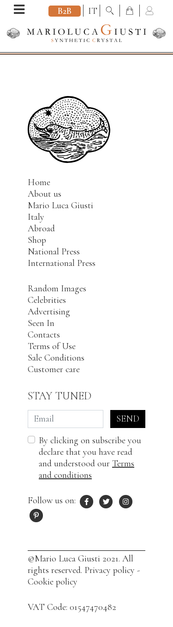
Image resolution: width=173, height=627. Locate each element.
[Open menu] (19, 10)
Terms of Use (52, 346)
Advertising (49, 311)
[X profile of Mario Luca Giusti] (106, 500)
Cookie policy (53, 581)
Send (127, 418)
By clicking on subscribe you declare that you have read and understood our (90, 458)
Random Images (57, 288)
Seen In (41, 323)
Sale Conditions (56, 357)
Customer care (54, 369)
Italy (36, 217)
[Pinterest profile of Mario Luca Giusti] (36, 514)
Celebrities (47, 300)
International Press (61, 263)
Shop (37, 240)
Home (39, 182)
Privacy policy (109, 570)
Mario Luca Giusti (60, 205)
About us (44, 193)
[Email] (65, 419)
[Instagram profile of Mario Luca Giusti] (126, 500)
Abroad (41, 228)
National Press (54, 251)
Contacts (44, 334)
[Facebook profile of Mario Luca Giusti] (86, 500)
